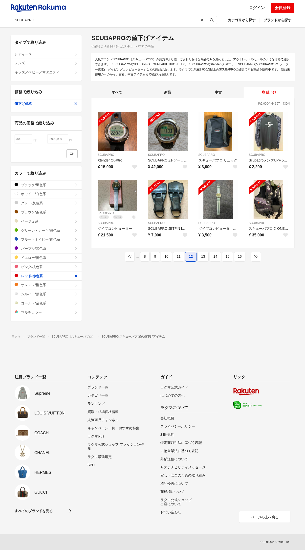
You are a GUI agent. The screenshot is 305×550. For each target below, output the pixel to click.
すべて (117, 92)
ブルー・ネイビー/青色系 (46, 239)
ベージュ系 (46, 221)
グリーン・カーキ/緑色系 (46, 230)
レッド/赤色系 (46, 276)
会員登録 (282, 8)
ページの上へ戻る (265, 517)
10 (166, 256)
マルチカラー (46, 312)
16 (240, 256)
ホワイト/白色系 (46, 194)
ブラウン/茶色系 (46, 212)
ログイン (257, 8)
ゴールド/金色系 (46, 303)
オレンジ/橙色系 (46, 285)
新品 (167, 92)
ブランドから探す (277, 20)
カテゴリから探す (242, 20)
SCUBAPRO (106, 155)
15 (228, 256)
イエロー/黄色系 (46, 257)
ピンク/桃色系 (46, 267)
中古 (218, 92)
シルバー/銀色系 (46, 294)
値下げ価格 (46, 104)
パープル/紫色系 (46, 248)
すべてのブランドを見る (34, 511)
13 (203, 256)
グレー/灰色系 (46, 203)
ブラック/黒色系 (46, 185)
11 (179, 256)
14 (215, 256)
